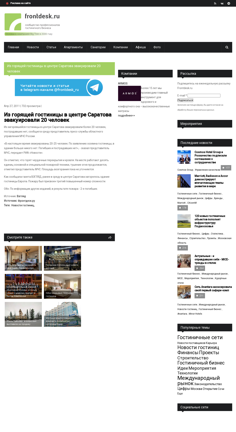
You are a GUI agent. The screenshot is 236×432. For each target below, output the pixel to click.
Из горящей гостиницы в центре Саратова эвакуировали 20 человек (57, 117)
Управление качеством (207, 170)
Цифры (208, 198)
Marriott (181, 203)
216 (182, 248)
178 (182, 207)
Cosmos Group (185, 170)
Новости (33, 47)
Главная (13, 47)
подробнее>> (126, 115)
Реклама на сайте (20, 3)
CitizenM (192, 203)
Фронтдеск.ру (26, 200)
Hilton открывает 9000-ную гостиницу (59, 294)
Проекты (211, 238)
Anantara (182, 313)
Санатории (98, 47)
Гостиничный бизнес (210, 193)
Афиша (141, 47)
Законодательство (208, 384)
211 (199, 295)
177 (226, 167)
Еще (180, 393)
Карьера (211, 342)
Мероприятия (191, 278)
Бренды (218, 198)
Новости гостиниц (22, 205)
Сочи (221, 388)
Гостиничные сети (187, 193)
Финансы (182, 238)
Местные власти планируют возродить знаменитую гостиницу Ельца (60, 321)
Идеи (182, 368)
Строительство (197, 238)
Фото (157, 47)
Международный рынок (190, 198)
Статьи (51, 47)
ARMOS (123, 83)
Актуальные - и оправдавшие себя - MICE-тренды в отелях (212, 259)
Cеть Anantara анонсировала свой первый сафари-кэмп (21, 266)
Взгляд (21, 196)
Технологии (207, 278)
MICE (180, 278)
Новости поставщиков (191, 342)
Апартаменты (73, 47)
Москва (196, 389)
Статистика (217, 233)
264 (199, 268)
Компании (120, 47)
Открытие (210, 389)
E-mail (182, 95)
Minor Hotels (195, 313)
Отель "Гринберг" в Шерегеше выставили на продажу (21, 322)
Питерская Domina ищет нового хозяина (62, 266)
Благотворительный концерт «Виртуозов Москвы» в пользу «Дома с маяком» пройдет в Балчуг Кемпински (22, 291)
